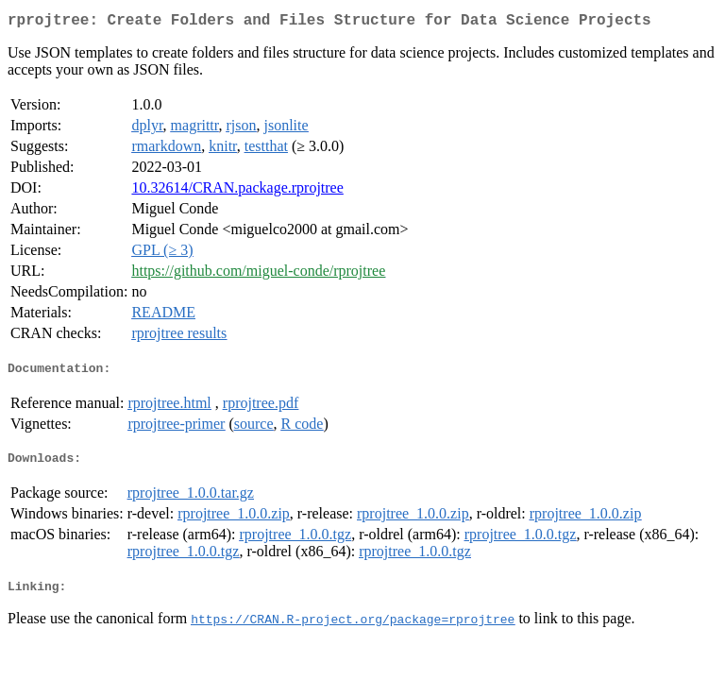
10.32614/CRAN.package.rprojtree (237, 191)
